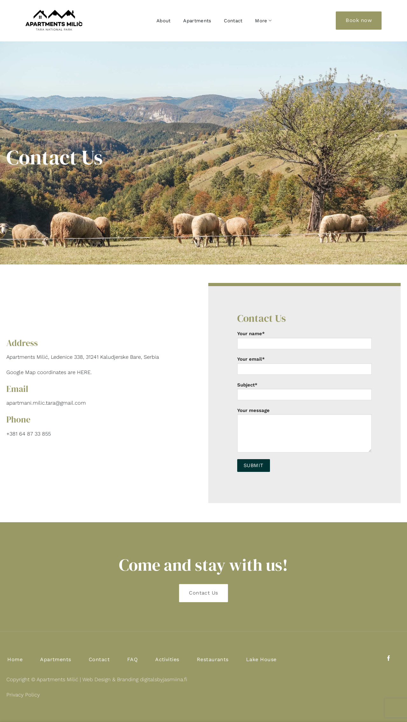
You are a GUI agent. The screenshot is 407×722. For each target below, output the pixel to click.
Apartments (197, 21)
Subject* (304, 393)
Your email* (304, 367)
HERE (84, 372)
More (263, 21)
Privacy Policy (23, 695)
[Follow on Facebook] (388, 659)
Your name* (304, 342)
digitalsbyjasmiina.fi (163, 679)
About (163, 21)
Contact (233, 21)
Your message (304, 432)
